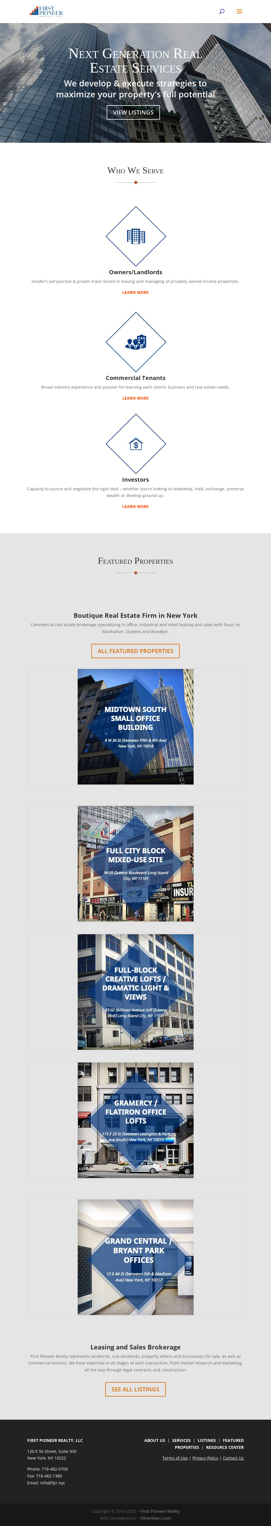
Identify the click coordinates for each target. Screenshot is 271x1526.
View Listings (133, 112)
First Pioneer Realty (160, 1511)
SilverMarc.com (155, 1518)
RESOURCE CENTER (225, 1447)
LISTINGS (207, 1440)
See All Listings (135, 1389)
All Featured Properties (135, 651)
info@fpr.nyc (52, 1483)
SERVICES (181, 1440)
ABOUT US (154, 1440)
